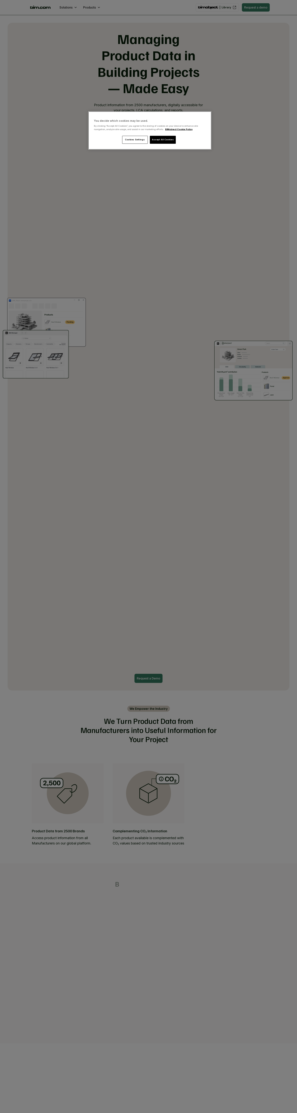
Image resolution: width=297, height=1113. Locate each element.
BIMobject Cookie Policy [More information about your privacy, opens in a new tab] (179, 129)
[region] (149, 130)
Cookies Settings (135, 139)
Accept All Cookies (163, 139)
